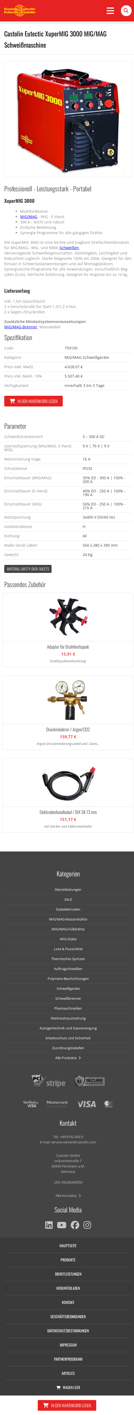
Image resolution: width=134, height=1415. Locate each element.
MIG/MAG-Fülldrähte (68, 929)
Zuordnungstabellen (68, 1047)
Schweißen (69, 247)
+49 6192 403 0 (71, 1136)
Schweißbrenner (68, 998)
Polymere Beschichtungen (68, 978)
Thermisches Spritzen (68, 958)
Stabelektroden (68, 909)
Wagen (68, 1387)
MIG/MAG (28, 216)
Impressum (68, 1345)
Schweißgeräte (68, 988)
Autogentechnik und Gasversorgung (68, 1028)
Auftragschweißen (68, 968)
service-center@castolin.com (73, 1142)
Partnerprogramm (68, 1359)
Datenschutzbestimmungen (68, 1330)
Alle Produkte (68, 1057)
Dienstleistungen (68, 889)
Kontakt (68, 1302)
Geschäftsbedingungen (68, 1316)
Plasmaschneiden (68, 1008)
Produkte (68, 1259)
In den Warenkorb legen (33, 401)
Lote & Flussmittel (68, 948)
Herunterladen (68, 1288)
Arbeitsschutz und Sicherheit (68, 1038)
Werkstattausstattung (68, 1018)
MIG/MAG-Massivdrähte (68, 919)
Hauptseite (68, 1245)
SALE (68, 899)
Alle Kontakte (68, 1195)
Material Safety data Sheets (28, 569)
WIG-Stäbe (68, 939)
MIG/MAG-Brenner (20, 326)
